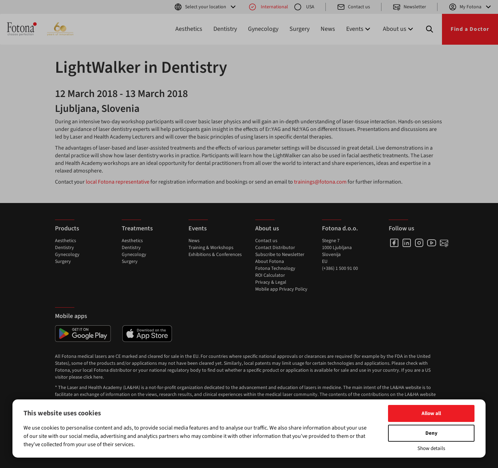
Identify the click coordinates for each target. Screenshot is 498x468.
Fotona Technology (275, 268)
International (268, 7)
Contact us (353, 7)
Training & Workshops (210, 247)
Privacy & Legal (270, 282)
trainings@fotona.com (320, 182)
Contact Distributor (275, 247)
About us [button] (399, 29)
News (328, 29)
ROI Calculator (270, 275)
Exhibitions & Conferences (215, 254)
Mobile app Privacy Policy (281, 289)
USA (304, 7)
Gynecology (263, 29)
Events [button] (359, 29)
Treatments (137, 228)
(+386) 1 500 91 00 (340, 268)
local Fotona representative (117, 182)
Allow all (431, 413)
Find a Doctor (470, 29)
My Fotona (470, 7)
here (98, 377)
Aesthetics (188, 29)
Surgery (299, 29)
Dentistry (225, 29)
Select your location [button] (205, 7)
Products (67, 228)
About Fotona (269, 261)
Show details (431, 448)
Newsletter (409, 7)
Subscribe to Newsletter (279, 254)
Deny (431, 433)
